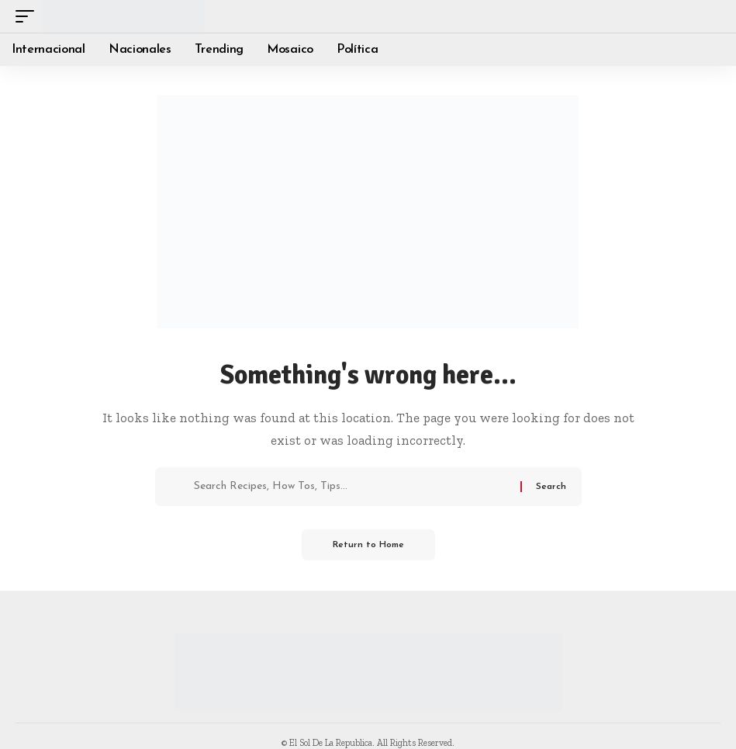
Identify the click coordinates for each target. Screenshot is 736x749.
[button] (29, 16)
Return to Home (368, 545)
